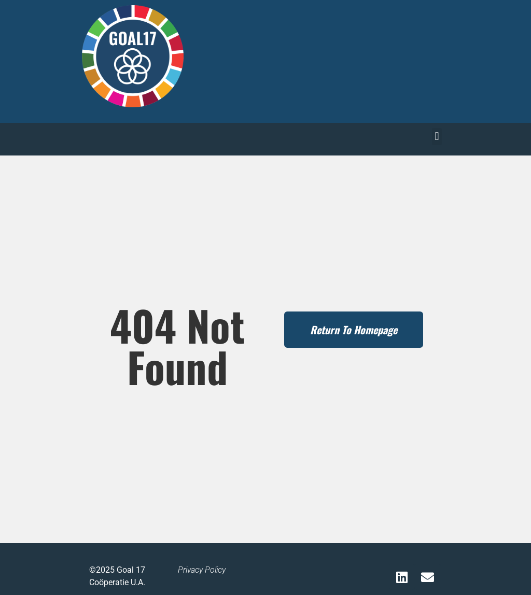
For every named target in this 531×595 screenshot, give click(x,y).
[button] (437, 136)
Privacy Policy (202, 570)
